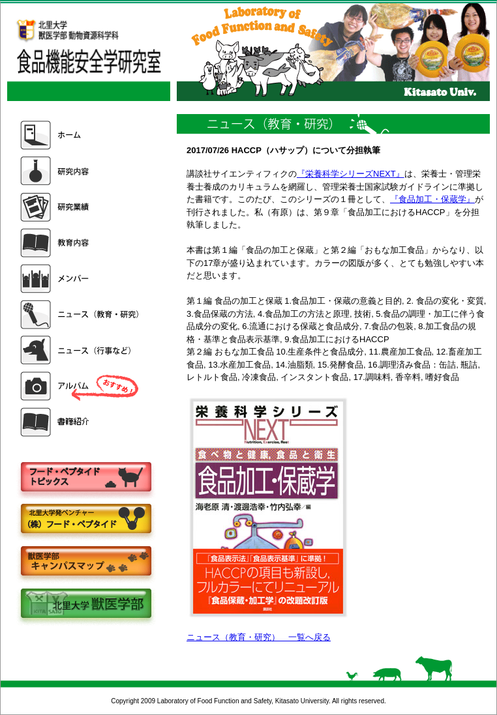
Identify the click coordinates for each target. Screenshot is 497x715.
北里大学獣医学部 (85, 604)
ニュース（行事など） (81, 350)
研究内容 (81, 171)
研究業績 (81, 207)
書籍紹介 (81, 422)
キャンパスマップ (85, 562)
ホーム (81, 135)
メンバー (81, 278)
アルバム (81, 386)
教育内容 (81, 242)
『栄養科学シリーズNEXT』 (350, 174)
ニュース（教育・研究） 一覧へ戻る (259, 637)
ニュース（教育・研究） (81, 314)
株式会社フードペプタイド (85, 520)
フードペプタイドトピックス (85, 477)
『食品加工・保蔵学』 (432, 199)
